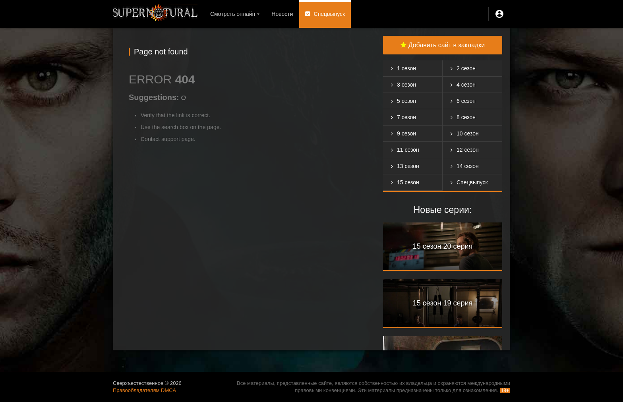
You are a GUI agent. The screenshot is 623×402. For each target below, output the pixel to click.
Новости (282, 14)
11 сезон (408, 150)
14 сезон (468, 166)
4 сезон (466, 84)
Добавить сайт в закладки (442, 45)
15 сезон (408, 182)
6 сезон (466, 101)
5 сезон (406, 101)
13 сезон (408, 166)
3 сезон (406, 84)
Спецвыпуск (329, 14)
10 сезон (468, 133)
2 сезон (466, 68)
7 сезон (406, 117)
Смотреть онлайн (232, 14)
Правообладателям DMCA (144, 390)
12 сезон (468, 150)
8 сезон (466, 117)
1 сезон (406, 68)
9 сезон (406, 133)
